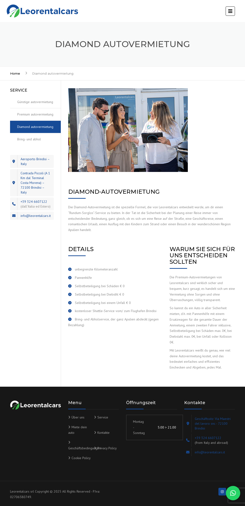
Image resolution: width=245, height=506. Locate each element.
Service (102, 417)
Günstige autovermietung (35, 102)
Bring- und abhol (29, 139)
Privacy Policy (107, 448)
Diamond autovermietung (35, 127)
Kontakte (103, 432)
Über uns (78, 417)
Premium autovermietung (35, 114)
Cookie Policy (81, 458)
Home (15, 73)
